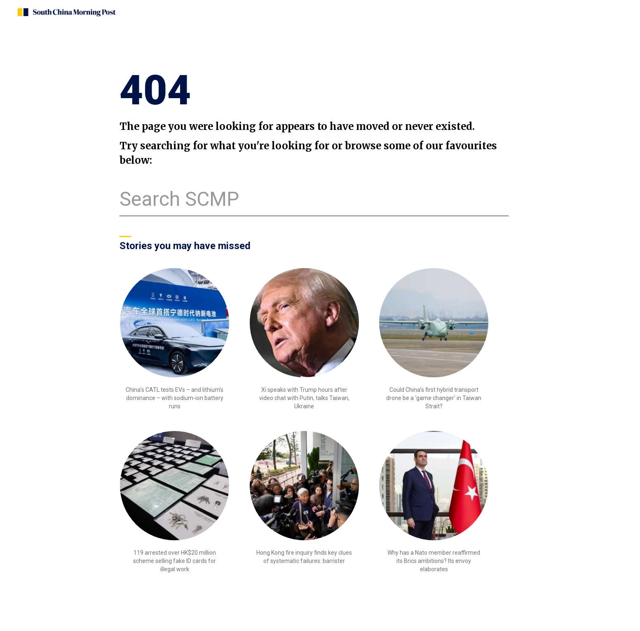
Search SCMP (179, 199)
